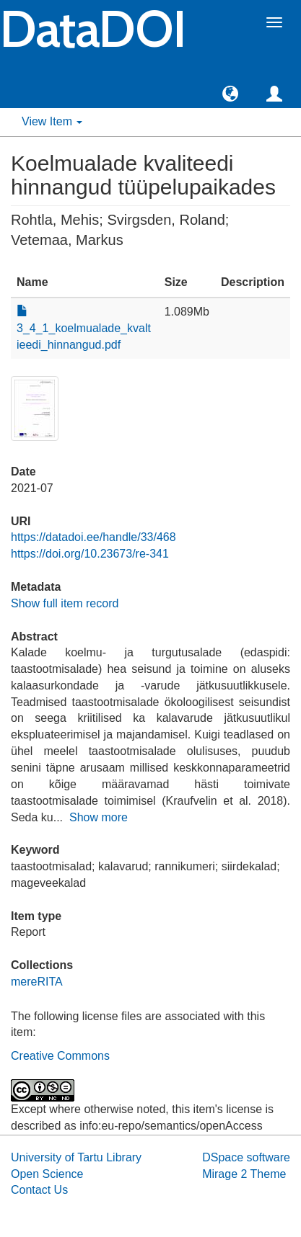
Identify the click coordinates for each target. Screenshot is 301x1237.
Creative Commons (60, 1056)
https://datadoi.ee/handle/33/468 (93, 537)
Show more (98, 817)
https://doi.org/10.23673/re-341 (90, 554)
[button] (230, 93)
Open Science (47, 1174)
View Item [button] (52, 121)
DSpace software (246, 1157)
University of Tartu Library (76, 1157)
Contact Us (39, 1190)
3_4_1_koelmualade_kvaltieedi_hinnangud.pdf (84, 328)
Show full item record (64, 603)
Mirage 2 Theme (244, 1174)
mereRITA (37, 981)
